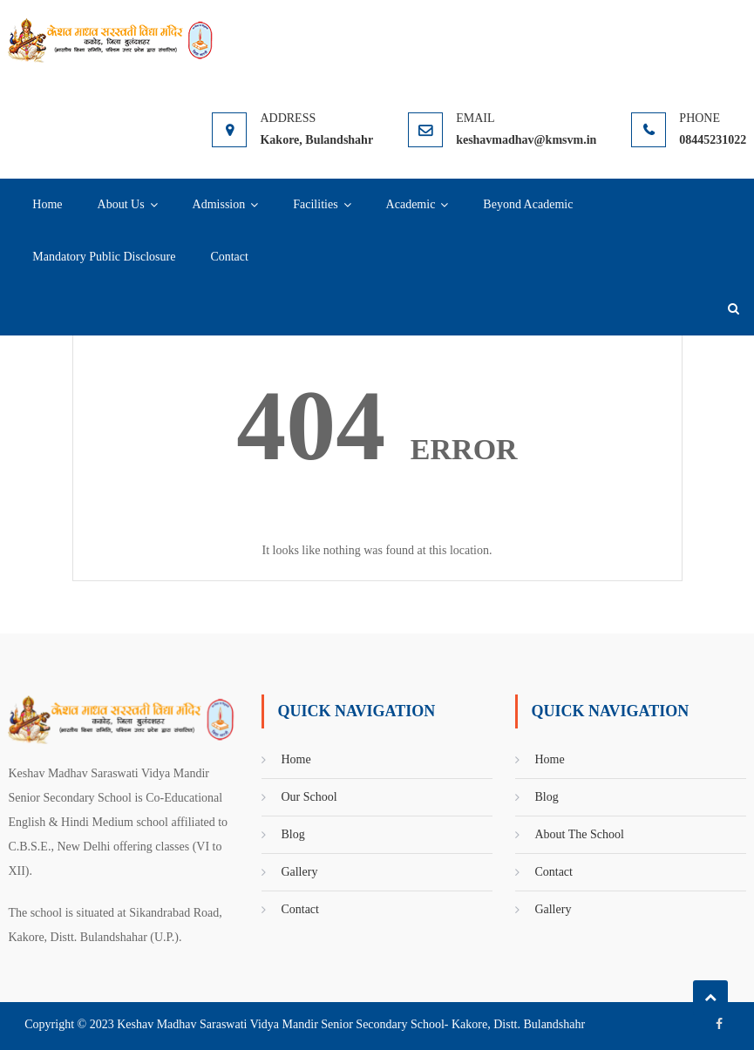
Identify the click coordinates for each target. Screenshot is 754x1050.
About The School (578, 834)
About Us (121, 204)
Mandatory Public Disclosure (103, 256)
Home (47, 204)
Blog (292, 834)
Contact (229, 256)
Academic (411, 204)
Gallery (299, 871)
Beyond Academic (528, 204)
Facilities (315, 204)
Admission (219, 204)
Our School (308, 796)
